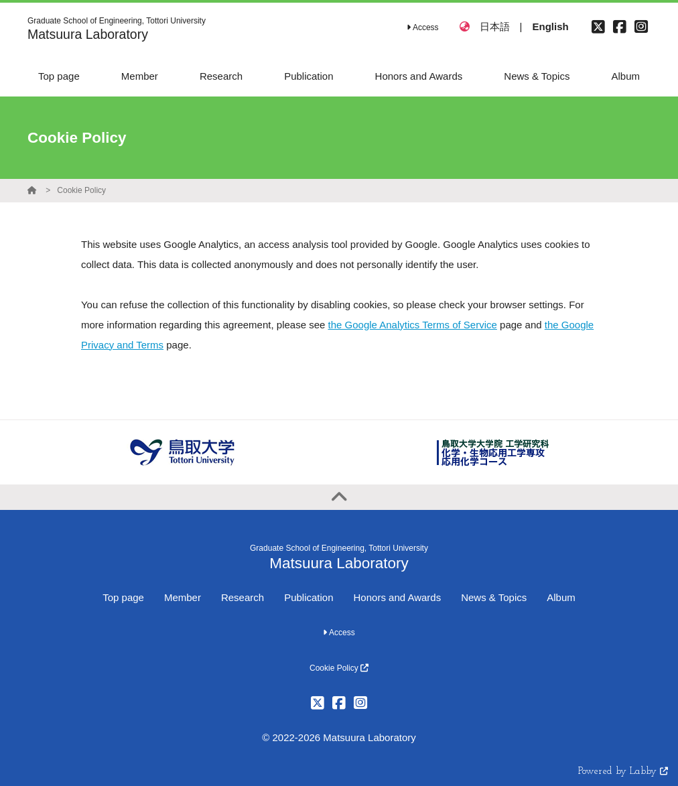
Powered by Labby (623, 772)
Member (182, 597)
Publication (308, 597)
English (550, 26)
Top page (123, 597)
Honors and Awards (398, 597)
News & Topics (494, 597)
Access (422, 27)
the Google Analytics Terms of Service (412, 324)
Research (242, 597)
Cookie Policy (81, 190)
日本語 (495, 26)
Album (561, 597)
